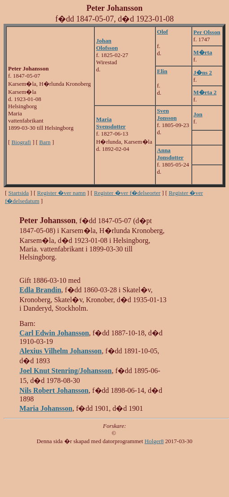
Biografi (21, 142)
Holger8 (154, 441)
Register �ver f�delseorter (127, 192)
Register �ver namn (61, 192)
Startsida (19, 192)
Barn (44, 142)
